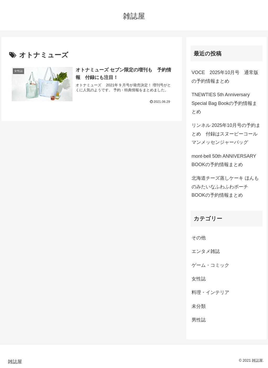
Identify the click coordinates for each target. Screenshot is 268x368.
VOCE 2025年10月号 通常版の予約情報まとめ (225, 76)
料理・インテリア (210, 292)
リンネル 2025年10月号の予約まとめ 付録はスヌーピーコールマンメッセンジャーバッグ (226, 134)
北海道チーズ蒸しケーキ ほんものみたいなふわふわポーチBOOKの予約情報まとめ (225, 186)
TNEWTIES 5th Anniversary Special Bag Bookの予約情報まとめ (224, 103)
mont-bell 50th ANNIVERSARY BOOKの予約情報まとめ (224, 160)
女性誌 (199, 278)
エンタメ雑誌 (206, 251)
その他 (199, 237)
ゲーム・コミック (210, 265)
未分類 (199, 306)
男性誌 (199, 319)
